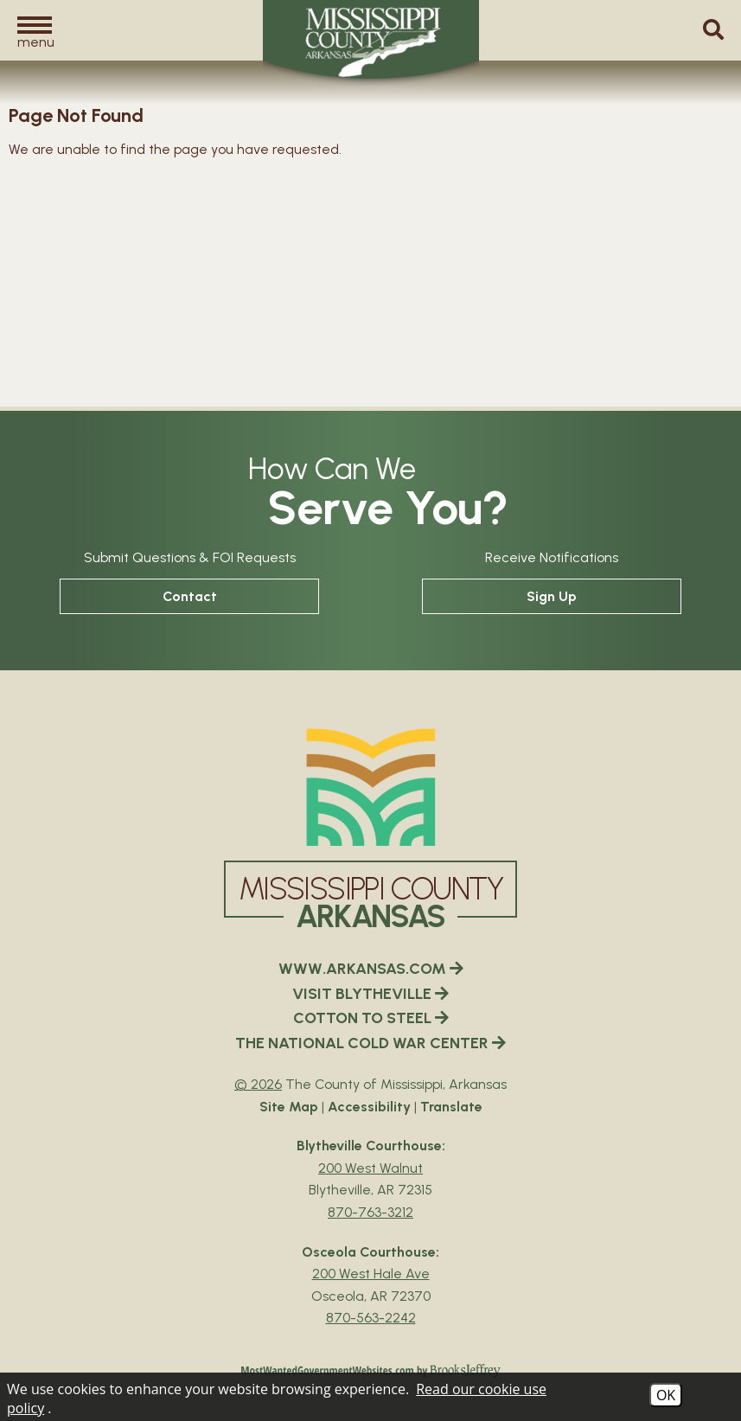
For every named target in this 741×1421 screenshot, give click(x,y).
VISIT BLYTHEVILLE (370, 993)
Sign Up (552, 596)
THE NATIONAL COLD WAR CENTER (370, 1043)
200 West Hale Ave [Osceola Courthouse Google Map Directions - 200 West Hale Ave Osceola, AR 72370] (371, 1273)
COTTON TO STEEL (371, 1017)
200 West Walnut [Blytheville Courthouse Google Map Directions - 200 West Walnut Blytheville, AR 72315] (370, 1168)
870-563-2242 (371, 1317)
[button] (34, 31)
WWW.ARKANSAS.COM (370, 968)
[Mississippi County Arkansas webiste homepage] (371, 787)
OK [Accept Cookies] (665, 1395)
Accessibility (369, 1106)
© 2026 (258, 1084)
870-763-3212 (370, 1212)
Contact (190, 596)
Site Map (288, 1106)
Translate (451, 1106)
